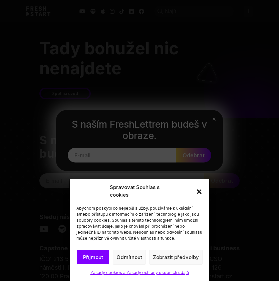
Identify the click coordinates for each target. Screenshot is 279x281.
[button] (199, 191)
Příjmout (93, 257)
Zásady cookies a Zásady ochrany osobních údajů (139, 272)
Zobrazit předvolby (176, 257)
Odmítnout (129, 257)
